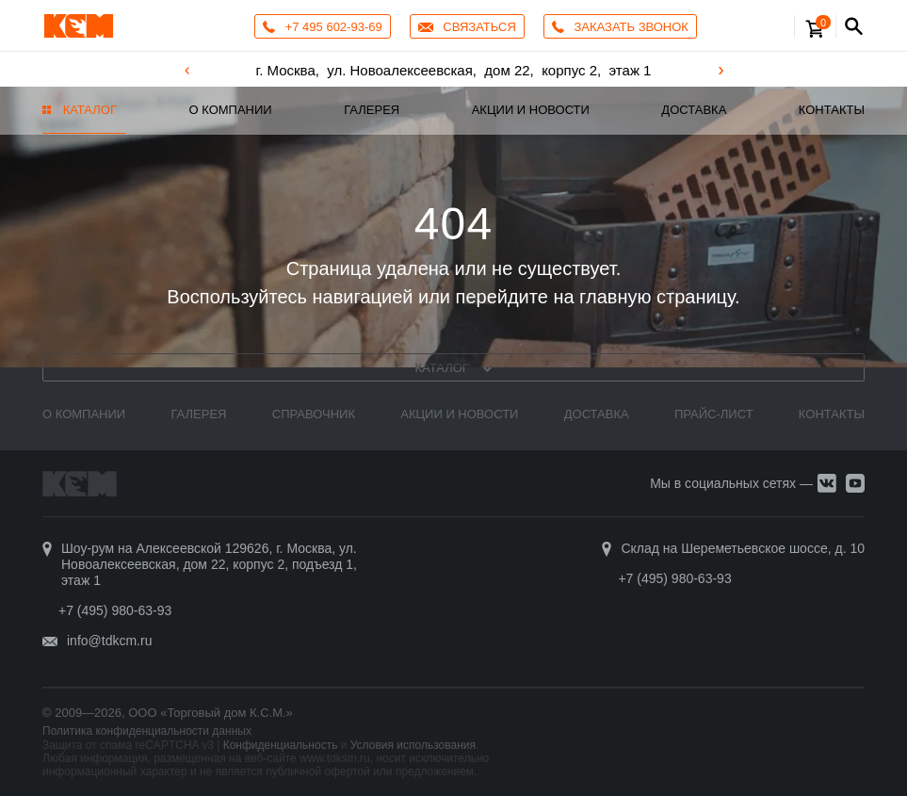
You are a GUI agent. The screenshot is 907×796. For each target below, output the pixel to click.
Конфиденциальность (280, 745)
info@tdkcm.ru (109, 640)
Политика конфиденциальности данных (146, 731)
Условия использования (413, 745)
